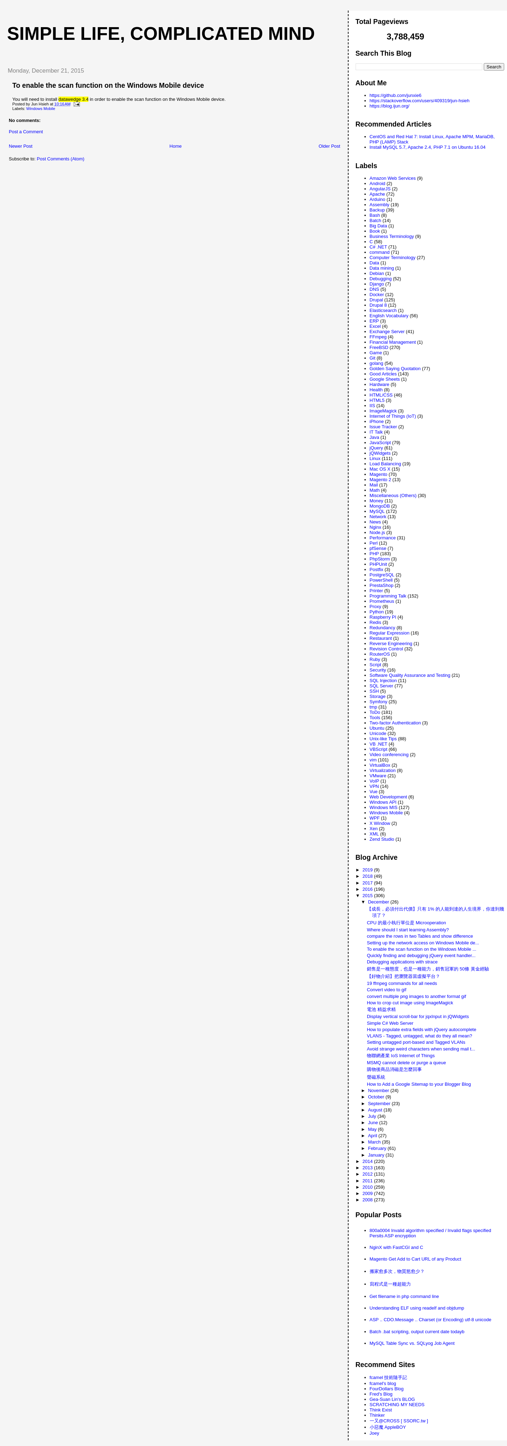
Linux (375, 458)
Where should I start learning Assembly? (408, 929)
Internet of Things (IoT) (393, 416)
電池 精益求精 (381, 1009)
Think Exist (381, 1410)
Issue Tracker (383, 426)
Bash (375, 215)
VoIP (374, 781)
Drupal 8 (378, 305)
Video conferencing (389, 754)
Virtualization (383, 770)
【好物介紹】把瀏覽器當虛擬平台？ (403, 976)
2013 (368, 1167)
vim (373, 759)
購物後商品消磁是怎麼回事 (394, 1069)
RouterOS (380, 654)
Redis (375, 622)
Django (377, 284)
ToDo (375, 712)
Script (375, 664)
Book (375, 231)
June (373, 1122)
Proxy (375, 606)
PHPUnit (378, 564)
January (377, 1155)
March (375, 1142)
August (375, 1110)
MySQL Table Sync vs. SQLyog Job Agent (412, 1343)
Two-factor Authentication (395, 722)
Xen (374, 828)
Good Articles (383, 373)
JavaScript (380, 442)
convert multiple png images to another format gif (416, 996)
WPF (375, 818)
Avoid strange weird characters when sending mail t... (421, 1049)
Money (376, 500)
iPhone (377, 421)
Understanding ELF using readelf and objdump (417, 1308)
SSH (374, 691)
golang (376, 363)
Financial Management (393, 342)
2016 (368, 889)
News (375, 522)
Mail (374, 485)
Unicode (378, 733)
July (372, 1116)
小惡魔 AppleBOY (388, 1427)
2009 (368, 1193)
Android (378, 183)
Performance (383, 537)
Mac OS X (380, 469)
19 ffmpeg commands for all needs (402, 983)
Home (175, 146)
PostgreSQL (382, 574)
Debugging (381, 278)
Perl (374, 543)
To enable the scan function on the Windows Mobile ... (421, 949)
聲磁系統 (376, 1077)
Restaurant (381, 638)
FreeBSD (379, 347)
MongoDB (380, 506)
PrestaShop (382, 585)
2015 (368, 895)
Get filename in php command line (404, 1296)
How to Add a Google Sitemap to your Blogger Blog (419, 1084)
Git (373, 358)
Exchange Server (387, 331)
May (373, 1129)
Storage (378, 696)
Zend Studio (382, 839)
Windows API (383, 802)
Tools (375, 717)
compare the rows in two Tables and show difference (420, 936)
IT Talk (376, 432)
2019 (368, 869)
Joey (374, 1433)
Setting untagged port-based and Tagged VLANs (416, 1042)
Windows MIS (384, 807)
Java (374, 437)
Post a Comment (26, 131)
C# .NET (378, 247)
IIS (372, 405)
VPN (374, 786)
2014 (368, 1161)
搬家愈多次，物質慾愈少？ (397, 1271)
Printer (376, 590)
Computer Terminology (393, 257)
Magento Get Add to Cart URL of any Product (415, 1259)
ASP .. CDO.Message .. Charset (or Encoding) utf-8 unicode (431, 1319)
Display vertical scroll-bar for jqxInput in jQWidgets (418, 1016)
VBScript (379, 749)
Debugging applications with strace (402, 961)
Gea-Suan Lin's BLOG (392, 1399)
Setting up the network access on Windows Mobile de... (423, 942)
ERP (374, 321)
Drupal (376, 299)
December (379, 902)
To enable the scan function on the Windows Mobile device (108, 85)
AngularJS (380, 188)
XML (374, 834)
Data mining (382, 268)
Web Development (388, 796)
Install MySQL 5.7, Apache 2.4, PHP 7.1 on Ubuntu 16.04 (428, 147)
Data (374, 262)
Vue (374, 791)
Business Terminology (392, 236)
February (378, 1148)
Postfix (376, 569)
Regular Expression (389, 633)
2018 (368, 876)
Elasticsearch (383, 310)
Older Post (329, 146)
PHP (374, 553)
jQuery (376, 448)
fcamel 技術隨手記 (388, 1377)
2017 (368, 883)
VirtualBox (380, 765)
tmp (373, 707)
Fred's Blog (381, 1394)
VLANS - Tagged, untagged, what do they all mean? (419, 1035)
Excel (375, 326)
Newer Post (20, 146)
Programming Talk (388, 596)
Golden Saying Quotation (395, 368)
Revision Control (386, 648)
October (377, 1096)
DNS (374, 289)
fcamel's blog (383, 1383)
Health (376, 389)
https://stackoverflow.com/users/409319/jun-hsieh (420, 100)
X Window (380, 823)
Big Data (378, 225)
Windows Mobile (40, 108)
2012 (368, 1174)
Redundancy (382, 627)
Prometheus (382, 601)
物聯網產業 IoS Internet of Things (401, 1055)
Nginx (375, 527)
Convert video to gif (386, 989)
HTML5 (377, 400)
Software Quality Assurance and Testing (410, 675)
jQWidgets (380, 453)
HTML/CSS (381, 395)
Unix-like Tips (383, 738)
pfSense (378, 548)
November (379, 1090)
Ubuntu (377, 728)
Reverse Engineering (391, 643)
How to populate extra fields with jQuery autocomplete (421, 1029)
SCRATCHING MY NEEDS (397, 1404)
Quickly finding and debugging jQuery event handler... (421, 955)
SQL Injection (383, 680)
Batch (375, 220)
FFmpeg (378, 336)
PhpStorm (380, 559)
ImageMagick (383, 410)
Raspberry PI (383, 617)
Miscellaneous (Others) (393, 495)
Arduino (378, 199)
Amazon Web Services (393, 178)
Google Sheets (385, 379)
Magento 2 (380, 479)
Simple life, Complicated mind (161, 33)
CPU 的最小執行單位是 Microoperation (406, 922)
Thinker (377, 1415)
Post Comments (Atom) (60, 158)
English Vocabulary (389, 315)
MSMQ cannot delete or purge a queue (406, 1062)
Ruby (375, 659)
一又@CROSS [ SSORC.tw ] (399, 1420)
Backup (377, 210)
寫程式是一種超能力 (390, 1284)
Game (376, 352)
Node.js (377, 532)
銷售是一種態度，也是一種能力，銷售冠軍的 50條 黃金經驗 (428, 969)
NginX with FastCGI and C (396, 1247)
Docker (377, 294)
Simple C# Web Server (390, 1023)
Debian (377, 273)
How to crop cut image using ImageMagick (410, 1002)
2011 (368, 1180)
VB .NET (379, 744)
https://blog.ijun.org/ (389, 106)
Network (378, 516)
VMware (378, 775)
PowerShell (381, 580)
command (380, 252)
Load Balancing (385, 463)
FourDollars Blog (387, 1388)
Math (375, 490)
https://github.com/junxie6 (395, 95)
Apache (377, 194)
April (373, 1135)
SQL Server (381, 685)
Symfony (379, 701)
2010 (368, 1187)
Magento (379, 474)
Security (378, 670)
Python (377, 611)
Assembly (379, 204)
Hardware (379, 384)
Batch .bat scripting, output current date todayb (417, 1331)
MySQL (377, 511)
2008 (368, 1199)
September (380, 1103)
